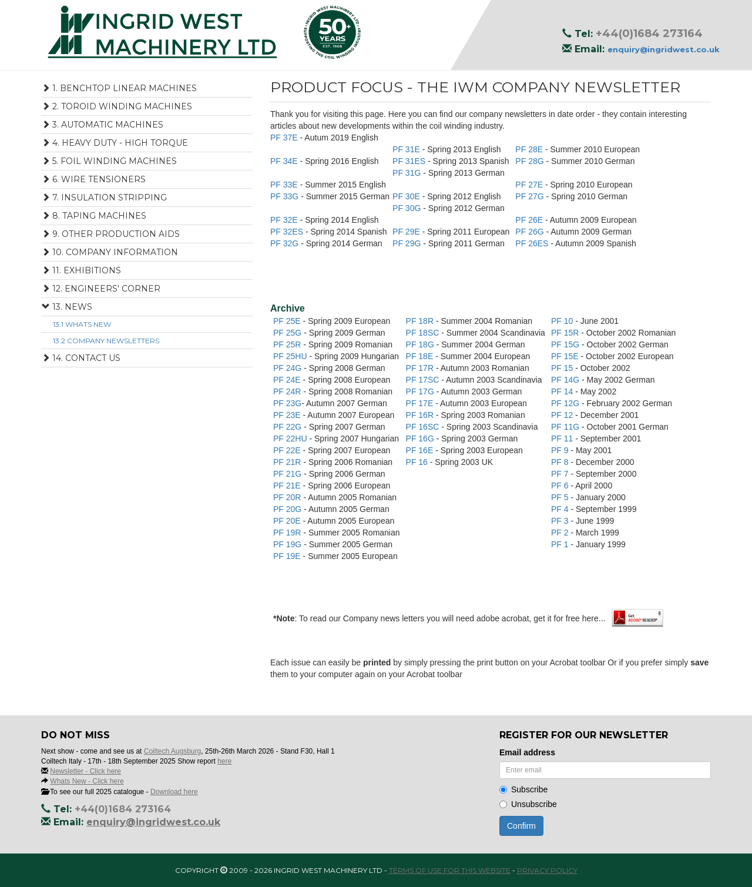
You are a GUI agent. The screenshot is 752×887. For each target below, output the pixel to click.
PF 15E (566, 356)
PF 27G (530, 196)
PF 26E (530, 220)
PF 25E (288, 321)
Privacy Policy (547, 870)
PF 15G (566, 344)
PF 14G (566, 379)
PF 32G (285, 243)
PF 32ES (288, 231)
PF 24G (288, 368)
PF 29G (407, 243)
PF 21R (288, 462)
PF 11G (566, 426)
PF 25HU (291, 356)
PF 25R (288, 344)
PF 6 (560, 485)
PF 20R (288, 497)
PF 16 (418, 462)
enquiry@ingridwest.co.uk (663, 49)
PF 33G (285, 196)
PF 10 (563, 321)
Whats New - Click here (86, 781)
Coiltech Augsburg (172, 751)
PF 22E (288, 450)
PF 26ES (532, 243)
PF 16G (421, 438)
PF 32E (285, 220)
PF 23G (287, 403)
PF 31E (407, 149)
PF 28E (530, 149)
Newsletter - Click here (85, 771)
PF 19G (288, 544)
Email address (527, 752)
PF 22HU (291, 438)
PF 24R (288, 391)
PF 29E (407, 231)
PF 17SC (424, 379)
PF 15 (563, 368)
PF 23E (288, 415)
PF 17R (421, 368)
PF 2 (560, 532)
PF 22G (288, 426)
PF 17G (421, 391)
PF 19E (288, 556)
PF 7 (560, 473)
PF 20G (288, 509)
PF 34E (285, 161)
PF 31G (407, 173)
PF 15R (566, 332)
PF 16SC (424, 426)
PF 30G (407, 208)
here (224, 761)
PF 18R (421, 321)
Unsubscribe (528, 804)
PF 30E (407, 196)
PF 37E (285, 137)
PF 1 (560, 544)
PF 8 (560, 462)
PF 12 (563, 415)
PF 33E (285, 184)
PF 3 (560, 520)
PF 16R (421, 415)
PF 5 (560, 497)
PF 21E (288, 485)
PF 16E (421, 450)
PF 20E (288, 520)
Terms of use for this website (450, 870)
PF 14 (563, 391)
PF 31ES (410, 161)
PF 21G (288, 473)
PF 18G (421, 344)
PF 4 (560, 509)
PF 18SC (424, 332)
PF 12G (566, 403)
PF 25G (288, 332)
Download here (174, 792)
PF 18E (421, 356)
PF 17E (421, 403)
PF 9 (560, 450)
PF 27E (530, 184)
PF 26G (530, 231)
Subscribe (523, 789)
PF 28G (530, 161)
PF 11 (563, 438)
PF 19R (288, 532)
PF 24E (288, 379)
